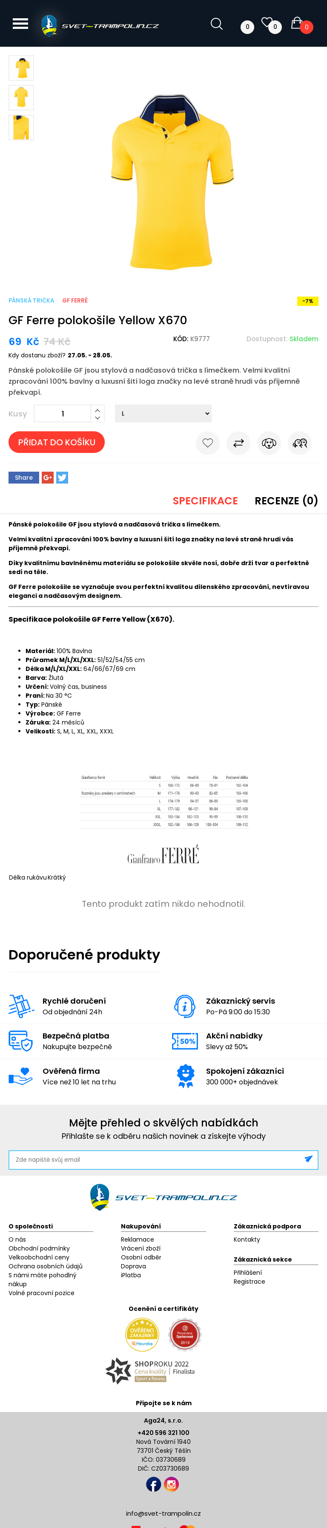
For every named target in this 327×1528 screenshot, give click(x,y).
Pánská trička (31, 301)
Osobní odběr (141, 1257)
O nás (17, 1239)
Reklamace (137, 1239)
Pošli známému (300, 444)
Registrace (249, 1281)
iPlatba (131, 1275)
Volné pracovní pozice (42, 1293)
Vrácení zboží (141, 1248)
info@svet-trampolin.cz (163, 1513)
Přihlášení (248, 1272)
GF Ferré (75, 301)
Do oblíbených (208, 444)
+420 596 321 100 (163, 1433)
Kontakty (247, 1239)
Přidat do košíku (56, 442)
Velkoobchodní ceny (39, 1257)
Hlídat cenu (269, 444)
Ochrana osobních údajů (46, 1266)
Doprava (133, 1266)
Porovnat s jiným (238, 444)
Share (24, 477)
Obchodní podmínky (39, 1248)
